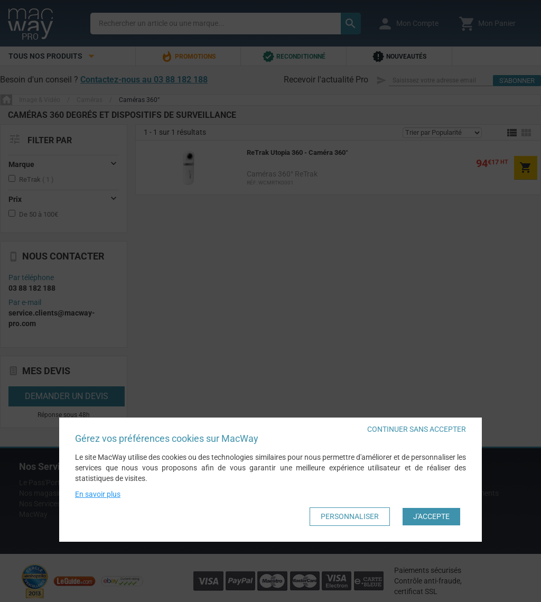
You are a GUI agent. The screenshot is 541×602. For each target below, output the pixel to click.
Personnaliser (350, 516)
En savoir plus (97, 494)
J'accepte (431, 516)
